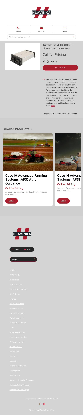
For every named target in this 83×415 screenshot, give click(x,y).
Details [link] (11, 201)
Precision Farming (17, 342)
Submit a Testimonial (18, 366)
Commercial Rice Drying (19, 390)
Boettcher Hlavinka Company (22, 380)
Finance (13, 299)
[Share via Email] (52, 61)
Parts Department (17, 318)
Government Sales (17, 332)
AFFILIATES (15, 375)
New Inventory (16, 284)
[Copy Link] (57, 61)
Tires (12, 327)
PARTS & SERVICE (17, 313)
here (53, 106)
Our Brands (14, 280)
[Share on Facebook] (44, 61)
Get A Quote (15, 294)
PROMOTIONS (16, 347)
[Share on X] (48, 61)
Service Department (18, 323)
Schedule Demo (16, 308)
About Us (13, 361)
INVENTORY (15, 275)
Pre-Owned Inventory (18, 289)
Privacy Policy (34, 410)
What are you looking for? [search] (19, 37)
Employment (15, 370)
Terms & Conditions (47, 410)
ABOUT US (14, 351)
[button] (18, 29)
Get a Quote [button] (60, 68)
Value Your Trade (17, 304)
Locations (13, 356)
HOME (12, 270)
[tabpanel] (22, 57)
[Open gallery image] (22, 56)
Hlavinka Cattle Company (20, 385)
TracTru (49, 398)
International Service (18, 337)
